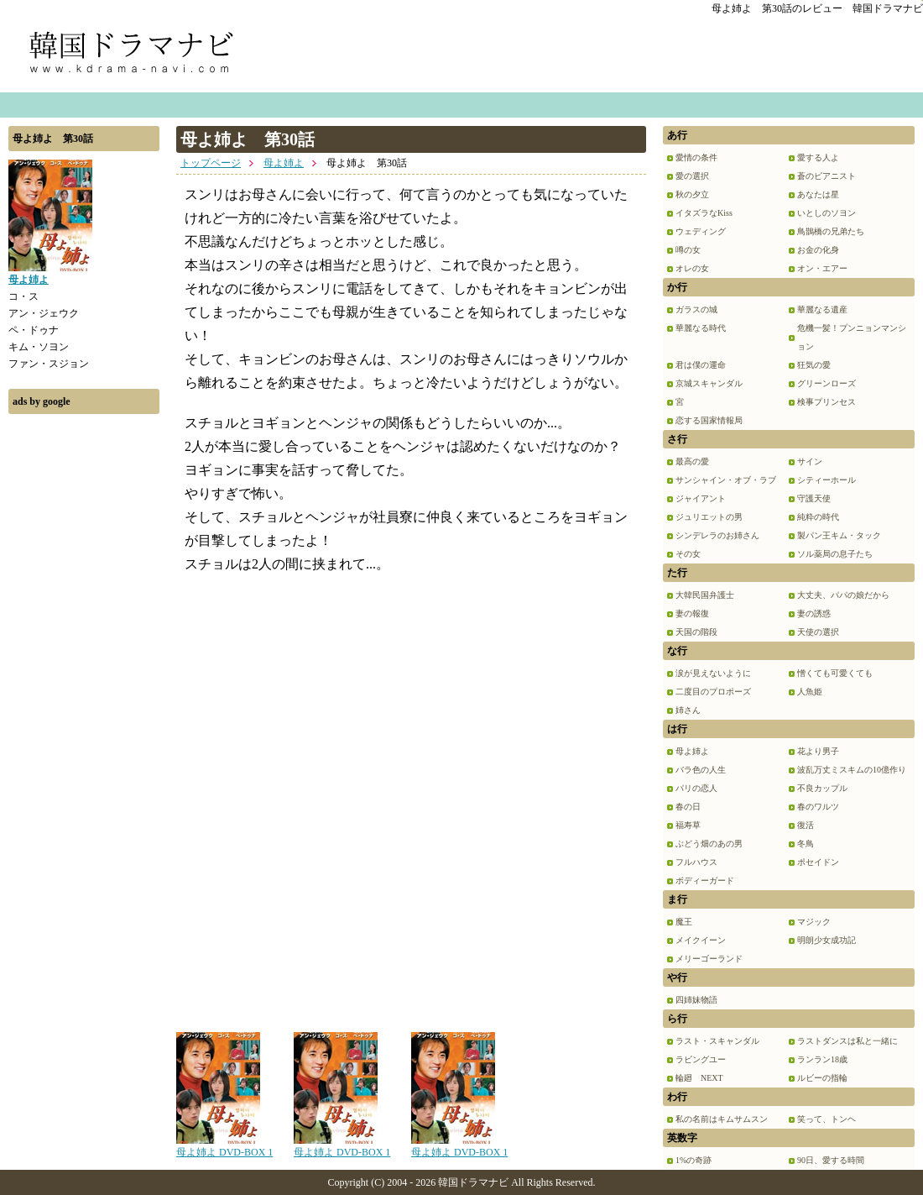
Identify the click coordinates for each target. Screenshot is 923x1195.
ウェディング (700, 231)
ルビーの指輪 (822, 1077)
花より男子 (818, 751)
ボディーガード (704, 880)
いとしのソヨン (826, 213)
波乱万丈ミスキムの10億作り (851, 769)
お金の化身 (818, 249)
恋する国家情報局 (709, 420)
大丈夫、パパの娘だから (843, 595)
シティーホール (826, 480)
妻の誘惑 (814, 613)
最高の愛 (692, 461)
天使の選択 (818, 632)
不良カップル (822, 788)
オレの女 (692, 268)
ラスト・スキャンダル (717, 1041)
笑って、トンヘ (826, 1119)
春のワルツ (818, 806)
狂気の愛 (814, 365)
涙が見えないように (713, 673)
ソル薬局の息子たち (835, 553)
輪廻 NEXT (699, 1077)
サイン (809, 461)
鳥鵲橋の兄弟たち (830, 231)
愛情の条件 (696, 157)
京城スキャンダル (709, 383)
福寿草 (688, 825)
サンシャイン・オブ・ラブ (725, 480)
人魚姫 (809, 691)
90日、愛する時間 (830, 1160)
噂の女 (688, 249)
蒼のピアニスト (826, 176)
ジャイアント (700, 498)
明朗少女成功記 (826, 940)
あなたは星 (818, 194)
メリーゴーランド (709, 958)
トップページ (210, 163)
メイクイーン (700, 940)
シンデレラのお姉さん (717, 535)
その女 (688, 553)
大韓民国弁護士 (704, 595)
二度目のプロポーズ (713, 691)
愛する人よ (818, 157)
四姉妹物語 (696, 999)
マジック (814, 921)
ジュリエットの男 (709, 517)
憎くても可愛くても (835, 673)
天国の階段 (696, 632)
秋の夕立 (692, 194)
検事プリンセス (826, 401)
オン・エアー (822, 268)
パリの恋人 (696, 788)
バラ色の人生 (700, 769)
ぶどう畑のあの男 (709, 843)
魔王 (683, 921)
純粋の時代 (818, 517)
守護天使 (814, 498)
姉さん (688, 710)
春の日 (688, 806)
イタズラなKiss (704, 213)
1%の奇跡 (693, 1160)
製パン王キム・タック (839, 535)
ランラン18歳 (822, 1059)
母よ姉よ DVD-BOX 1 (224, 1146)
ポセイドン (818, 862)
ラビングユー (700, 1059)
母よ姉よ (283, 163)
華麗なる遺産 (822, 309)
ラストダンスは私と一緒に (847, 1041)
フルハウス (696, 862)
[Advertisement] (84, 674)
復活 (805, 825)
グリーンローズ (826, 383)
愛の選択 (692, 176)
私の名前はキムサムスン (721, 1119)
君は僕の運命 (700, 365)
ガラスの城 (696, 309)
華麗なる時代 (700, 328)
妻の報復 (692, 613)
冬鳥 (805, 843)
